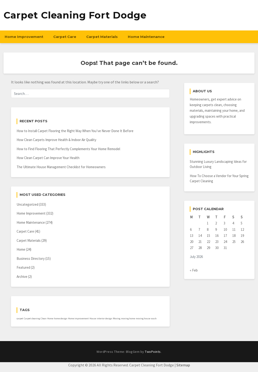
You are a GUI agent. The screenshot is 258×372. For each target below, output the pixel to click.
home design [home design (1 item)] (60, 318)
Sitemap (183, 365)
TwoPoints (153, 352)
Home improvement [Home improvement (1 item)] (78, 318)
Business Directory (31, 258)
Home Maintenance (146, 36)
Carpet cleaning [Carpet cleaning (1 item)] (32, 318)
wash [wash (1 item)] (154, 318)
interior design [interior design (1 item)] (104, 318)
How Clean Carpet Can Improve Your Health (48, 158)
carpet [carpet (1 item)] (20, 318)
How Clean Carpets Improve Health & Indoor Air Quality (56, 140)
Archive (22, 276)
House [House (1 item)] (93, 318)
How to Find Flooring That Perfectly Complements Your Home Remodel (68, 149)
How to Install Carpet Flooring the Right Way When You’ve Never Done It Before (75, 131)
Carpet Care (64, 36)
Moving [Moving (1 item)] (116, 318)
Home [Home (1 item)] (50, 318)
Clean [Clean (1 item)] (44, 318)
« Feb (194, 270)
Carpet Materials (102, 36)
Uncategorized (27, 204)
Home (21, 249)
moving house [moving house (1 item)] (143, 318)
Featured (23, 267)
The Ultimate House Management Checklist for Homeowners (61, 167)
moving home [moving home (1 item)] (128, 318)
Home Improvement (24, 36)
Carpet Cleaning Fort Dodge (75, 15)
